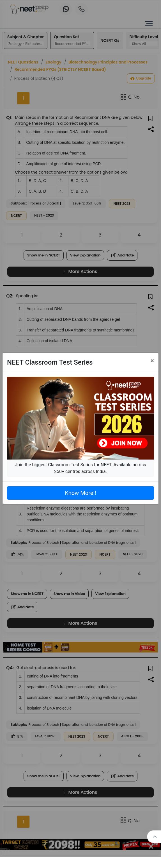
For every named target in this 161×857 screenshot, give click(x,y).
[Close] (152, 361)
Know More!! (80, 493)
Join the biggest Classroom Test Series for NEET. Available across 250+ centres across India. (80, 468)
